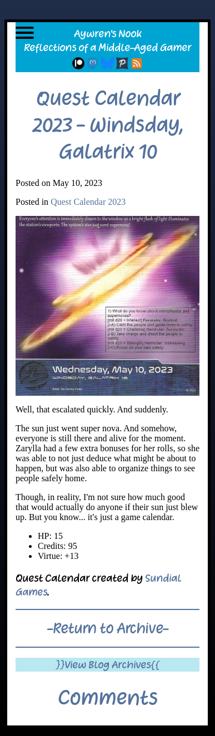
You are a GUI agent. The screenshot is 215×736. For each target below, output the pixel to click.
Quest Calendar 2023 (88, 201)
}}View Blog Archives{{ (107, 665)
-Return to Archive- (107, 628)
